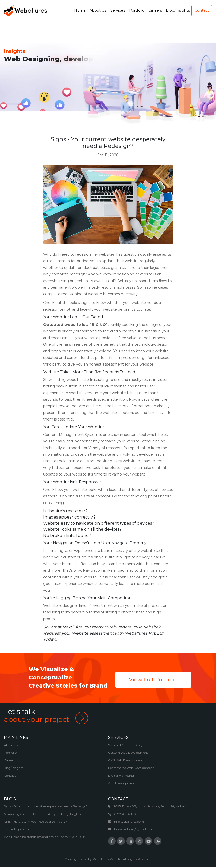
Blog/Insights (13, 768)
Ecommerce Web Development (131, 768)
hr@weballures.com (126, 821)
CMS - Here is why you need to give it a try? (35, 821)
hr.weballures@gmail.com (130, 829)
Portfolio (10, 752)
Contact (10, 775)
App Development (121, 783)
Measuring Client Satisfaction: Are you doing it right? (42, 814)
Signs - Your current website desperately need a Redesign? (46, 806)
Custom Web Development (128, 752)
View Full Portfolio (153, 679)
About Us (11, 745)
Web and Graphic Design (126, 745)
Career (8, 760)
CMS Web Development (125, 760)
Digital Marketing (121, 775)
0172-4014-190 (122, 814)
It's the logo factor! (17, 829)
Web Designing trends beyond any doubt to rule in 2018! (45, 837)
